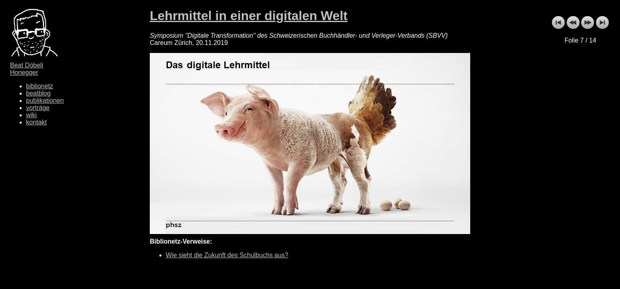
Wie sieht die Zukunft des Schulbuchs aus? (227, 255)
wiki (31, 115)
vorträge (38, 107)
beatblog (38, 93)
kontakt (36, 122)
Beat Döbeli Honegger (26, 69)
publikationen (45, 100)
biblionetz (39, 86)
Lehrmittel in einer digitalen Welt (249, 15)
